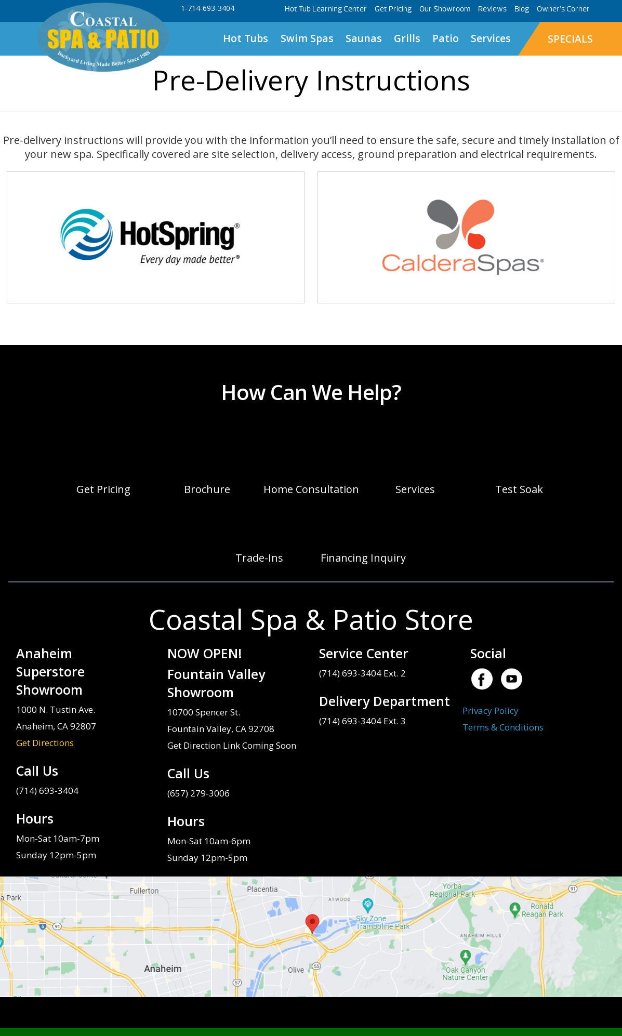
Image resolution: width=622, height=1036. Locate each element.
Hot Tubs (245, 38)
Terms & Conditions (503, 727)
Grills (407, 38)
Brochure (207, 489)
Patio (445, 38)
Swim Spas (307, 38)
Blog (521, 9)
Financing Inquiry (363, 558)
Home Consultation (311, 489)
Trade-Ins (259, 558)
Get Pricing (393, 9)
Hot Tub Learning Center (326, 9)
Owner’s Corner (563, 9)
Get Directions (45, 743)
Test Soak (519, 489)
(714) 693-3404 (47, 790)
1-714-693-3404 (207, 8)
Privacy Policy (490, 710)
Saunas (364, 38)
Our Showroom (444, 9)
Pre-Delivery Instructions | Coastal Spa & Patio (103, 37)
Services (491, 38)
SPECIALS (570, 39)
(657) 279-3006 (198, 793)
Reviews (492, 9)
